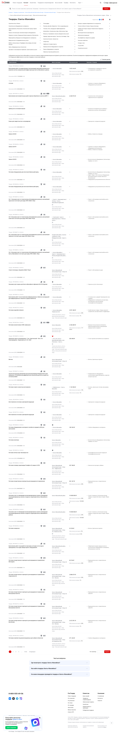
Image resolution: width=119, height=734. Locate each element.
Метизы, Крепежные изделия (95, 359)
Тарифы (66, 2)
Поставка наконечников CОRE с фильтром (20, 324)
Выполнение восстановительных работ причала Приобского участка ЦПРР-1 (28, 96)
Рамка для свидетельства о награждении (19, 121)
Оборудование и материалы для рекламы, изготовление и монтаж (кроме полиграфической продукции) (98, 301)
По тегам (70, 702)
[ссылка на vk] (10, 698)
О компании (101, 696)
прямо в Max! (17, 719)
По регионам (71, 700)
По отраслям (71, 698)
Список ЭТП (71, 712)
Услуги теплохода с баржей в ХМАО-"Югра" (20, 270)
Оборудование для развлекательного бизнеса (99, 179)
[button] (100, 3)
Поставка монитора (14, 440)
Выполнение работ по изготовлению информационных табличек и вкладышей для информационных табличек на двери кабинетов (29, 297)
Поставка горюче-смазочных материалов (19, 387)
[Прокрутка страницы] (111, 723)
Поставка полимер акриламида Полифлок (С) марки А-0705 (24, 465)
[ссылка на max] (21, 698)
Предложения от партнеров (87, 707)
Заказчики (70, 707)
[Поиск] (10, 8)
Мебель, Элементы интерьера (95, 134)
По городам (71, 705)
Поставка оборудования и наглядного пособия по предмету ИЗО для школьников (26, 428)
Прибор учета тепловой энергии (17, 108)
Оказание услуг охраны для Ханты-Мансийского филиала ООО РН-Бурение (28, 284)
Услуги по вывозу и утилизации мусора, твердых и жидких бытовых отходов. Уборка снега (98, 497)
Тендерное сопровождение (46, 2)
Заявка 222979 (12, 146)
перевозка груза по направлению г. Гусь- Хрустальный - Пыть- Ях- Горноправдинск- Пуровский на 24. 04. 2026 (26, 339)
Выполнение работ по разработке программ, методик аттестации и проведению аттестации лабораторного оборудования (26, 546)
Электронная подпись (88, 702)
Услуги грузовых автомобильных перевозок (98, 338)
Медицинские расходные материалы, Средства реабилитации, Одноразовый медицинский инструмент (97, 326)
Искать (106, 8)
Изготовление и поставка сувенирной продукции (21, 402)
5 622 (25, 651)
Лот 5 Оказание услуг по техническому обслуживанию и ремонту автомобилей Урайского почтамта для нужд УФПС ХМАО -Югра (29, 235)
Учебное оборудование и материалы (96, 427)
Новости (100, 700)
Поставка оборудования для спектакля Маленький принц (24, 172)
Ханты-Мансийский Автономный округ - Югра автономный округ (58, 75)
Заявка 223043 (12, 134)
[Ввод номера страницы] (100, 651)
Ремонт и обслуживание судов (95, 270)
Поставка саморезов (14, 528)
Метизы (11, 359)
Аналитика (33, 2)
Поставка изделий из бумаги (16, 310)
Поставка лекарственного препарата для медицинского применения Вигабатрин (27, 621)
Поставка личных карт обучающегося (18, 452)
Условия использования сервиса (88, 726)
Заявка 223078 (12, 159)
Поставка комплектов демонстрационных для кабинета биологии (26, 638)
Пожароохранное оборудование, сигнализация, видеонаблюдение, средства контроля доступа (98, 375)
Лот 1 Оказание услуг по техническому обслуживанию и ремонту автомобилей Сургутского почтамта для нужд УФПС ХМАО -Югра (29, 200)
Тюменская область (57, 314)
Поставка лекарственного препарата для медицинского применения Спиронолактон (27, 575)
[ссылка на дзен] (13, 698)
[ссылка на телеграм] (17, 698)
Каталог (26, 2)
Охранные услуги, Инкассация (95, 284)
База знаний (58, 2)
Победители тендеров (88, 710)
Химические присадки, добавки (95, 465)
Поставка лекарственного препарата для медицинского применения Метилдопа (27, 561)
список (104, 727)
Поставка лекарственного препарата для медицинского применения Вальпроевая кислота (27, 592)
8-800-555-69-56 (16, 694)
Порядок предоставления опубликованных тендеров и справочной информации (86, 722)
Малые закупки (72, 709)
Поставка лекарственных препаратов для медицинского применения (27, 481)
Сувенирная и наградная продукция (96, 121)
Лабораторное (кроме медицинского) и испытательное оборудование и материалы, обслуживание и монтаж (98, 547)
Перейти (107, 651)
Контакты (73, 2)
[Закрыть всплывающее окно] (40, 718)
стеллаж (11, 83)
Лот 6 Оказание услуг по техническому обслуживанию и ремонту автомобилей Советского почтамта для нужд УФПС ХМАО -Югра (29, 217)
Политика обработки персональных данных (73, 726)
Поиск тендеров (17, 2)
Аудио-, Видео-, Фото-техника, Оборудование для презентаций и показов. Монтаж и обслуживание (98, 176)
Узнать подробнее (11, 727)
